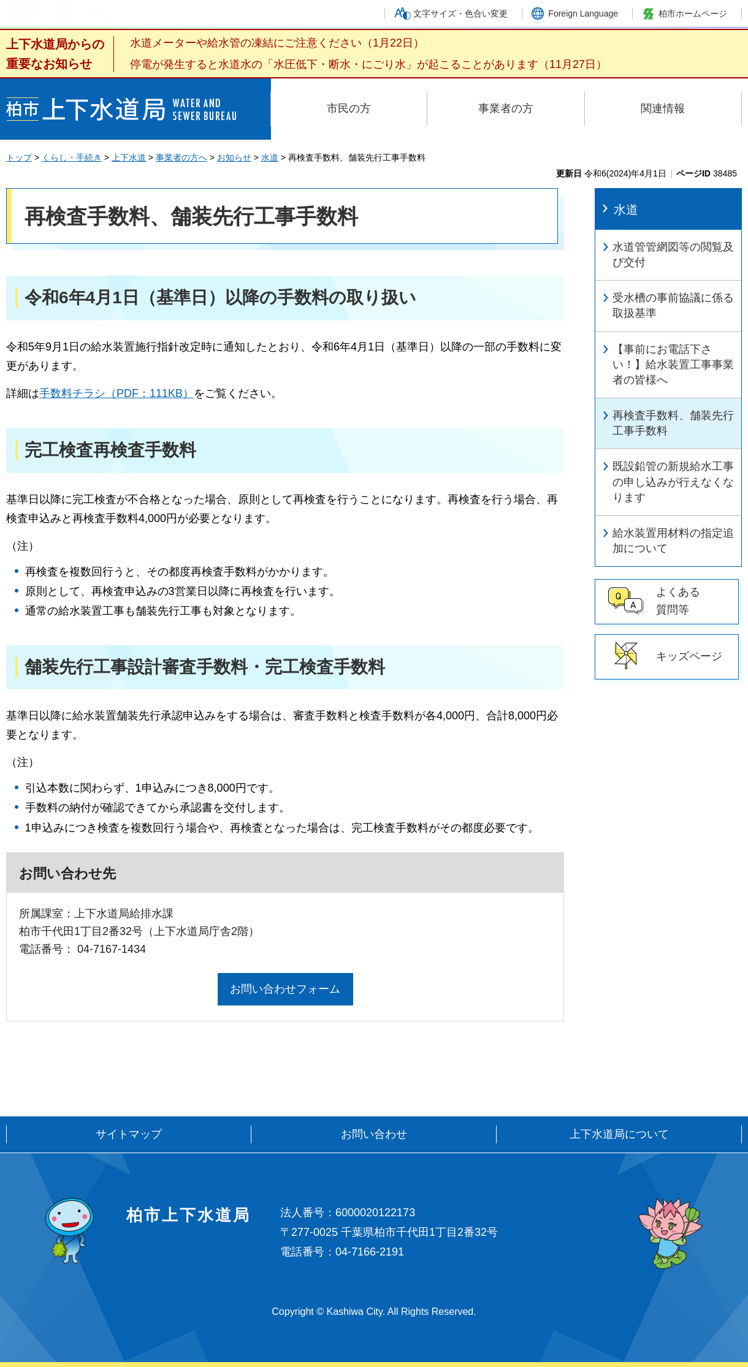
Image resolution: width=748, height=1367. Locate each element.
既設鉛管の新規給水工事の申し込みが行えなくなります (673, 481)
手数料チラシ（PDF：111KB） (116, 393)
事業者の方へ (181, 157)
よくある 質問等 (678, 601)
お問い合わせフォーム (285, 989)
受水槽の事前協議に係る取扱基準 (673, 305)
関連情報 (663, 108)
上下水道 (129, 157)
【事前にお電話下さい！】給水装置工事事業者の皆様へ (673, 364)
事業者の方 (505, 108)
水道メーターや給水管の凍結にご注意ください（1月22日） (277, 43)
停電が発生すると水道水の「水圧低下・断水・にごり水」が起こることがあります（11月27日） (368, 64)
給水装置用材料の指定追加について (673, 541)
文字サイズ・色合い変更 (460, 13)
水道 (269, 157)
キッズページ (689, 656)
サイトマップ (129, 1134)
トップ (19, 157)
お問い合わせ (374, 1134)
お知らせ (234, 157)
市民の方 (349, 108)
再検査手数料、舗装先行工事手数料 (673, 423)
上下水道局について (619, 1134)
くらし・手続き (72, 157)
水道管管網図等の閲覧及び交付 (673, 254)
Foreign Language (583, 13)
